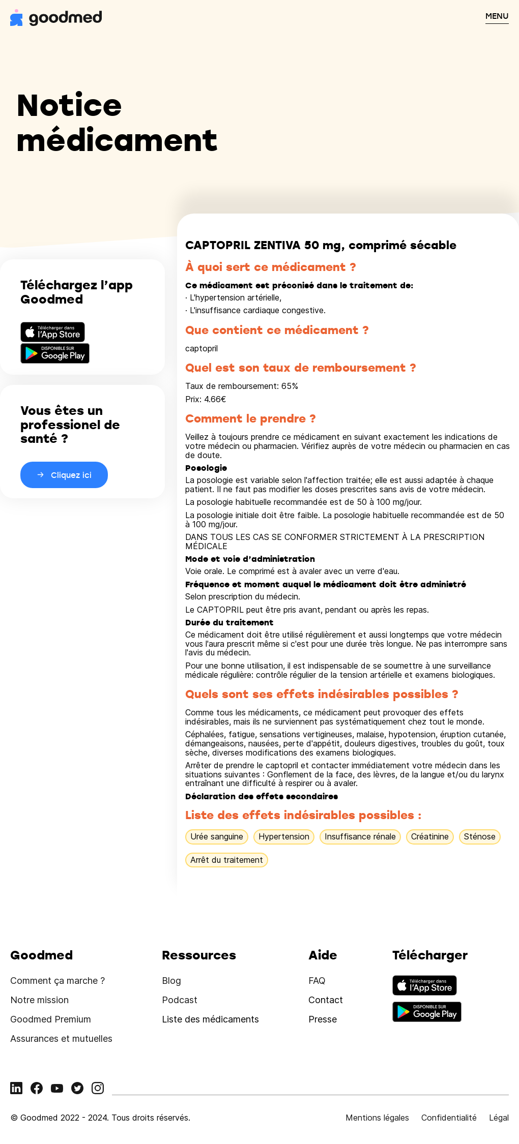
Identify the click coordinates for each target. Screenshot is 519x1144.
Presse (322, 1019)
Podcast (179, 1000)
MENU (497, 15)
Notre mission (39, 1000)
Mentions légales (377, 1117)
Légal (499, 1117)
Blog (171, 980)
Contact (325, 1000)
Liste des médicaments (210, 1019)
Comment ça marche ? (57, 980)
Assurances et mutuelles (61, 1038)
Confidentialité (449, 1117)
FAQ (317, 980)
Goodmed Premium (50, 1019)
